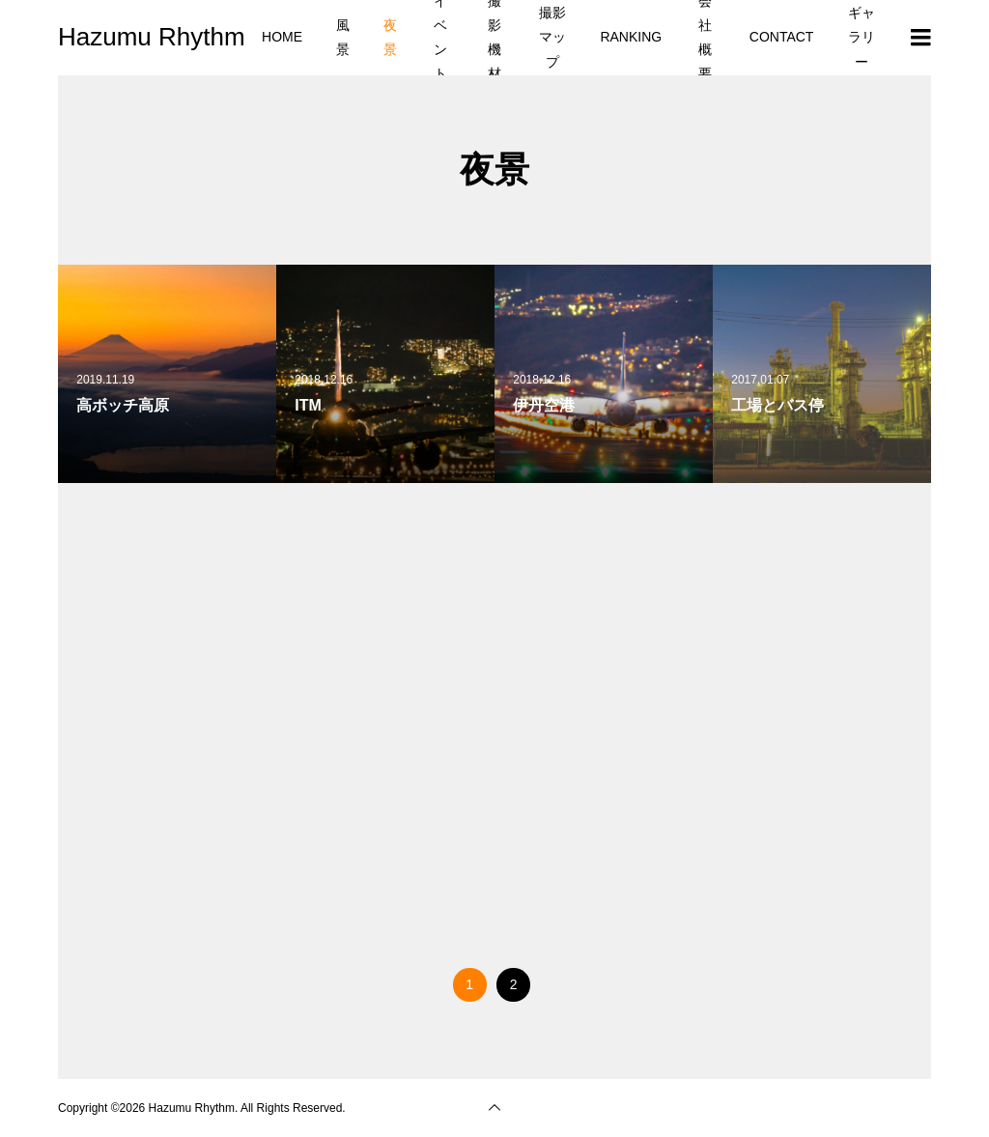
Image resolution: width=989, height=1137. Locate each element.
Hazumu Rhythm (151, 36)
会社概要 (705, 37)
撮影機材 (494, 37)
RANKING (631, 36)
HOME (282, 36)
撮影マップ (552, 37)
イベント (440, 37)
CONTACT (781, 36)
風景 (343, 37)
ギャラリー (861, 37)
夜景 (390, 37)
